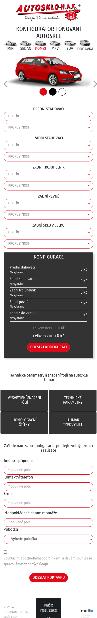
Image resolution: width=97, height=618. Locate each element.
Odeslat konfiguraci (48, 347)
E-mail (9, 494)
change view (8, 85)
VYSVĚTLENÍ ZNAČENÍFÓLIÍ (24, 400)
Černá (53, 92)
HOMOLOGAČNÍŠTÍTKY (24, 422)
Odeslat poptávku (48, 578)
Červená (43, 92)
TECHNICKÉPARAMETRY (72, 400)
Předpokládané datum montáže (30, 513)
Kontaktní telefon (18, 477)
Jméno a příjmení (18, 461)
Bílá (62, 92)
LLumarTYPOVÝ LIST (72, 422)
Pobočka (11, 530)
